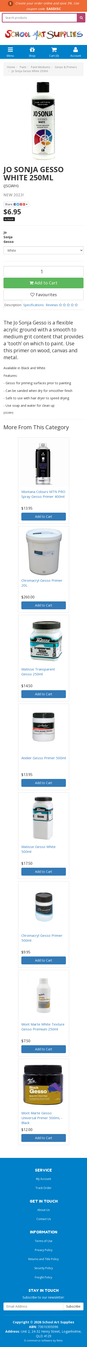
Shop (32, 51)
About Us (43, 1210)
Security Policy (43, 1268)
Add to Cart (43, 283)
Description (12, 305)
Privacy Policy (43, 1250)
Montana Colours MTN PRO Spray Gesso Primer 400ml (43, 494)
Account (75, 51)
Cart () (54, 51)
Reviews (62, 305)
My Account (43, 1179)
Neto (60, 1340)
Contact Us (43, 1219)
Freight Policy (43, 1277)
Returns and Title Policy (43, 1259)
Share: (16, 204)
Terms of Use (43, 1241)
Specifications (33, 305)
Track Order (43, 1188)
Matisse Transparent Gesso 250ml (38, 671)
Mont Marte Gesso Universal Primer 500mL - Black (41, 1118)
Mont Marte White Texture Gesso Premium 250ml (42, 1026)
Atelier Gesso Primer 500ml (43, 758)
